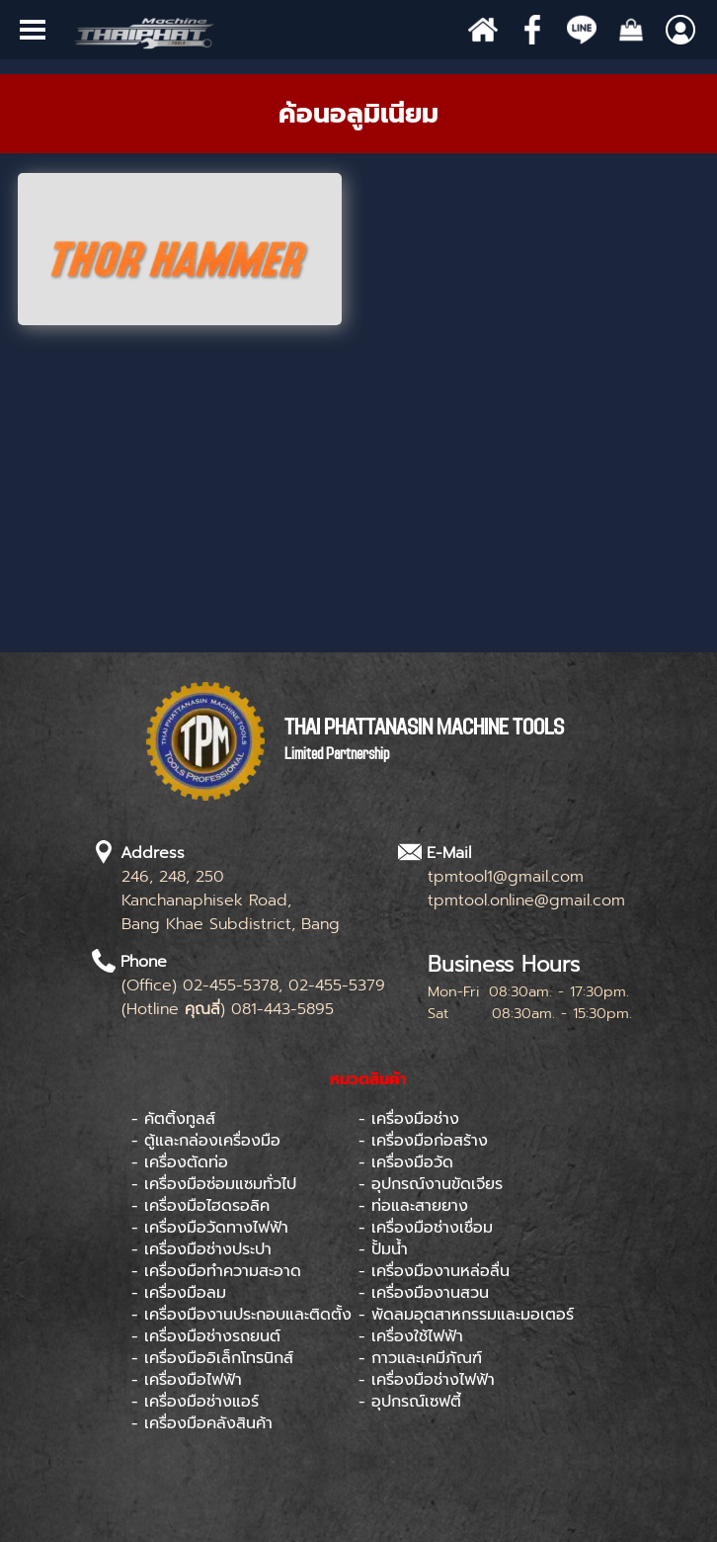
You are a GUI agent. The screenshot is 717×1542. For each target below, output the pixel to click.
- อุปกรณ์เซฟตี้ (409, 1402)
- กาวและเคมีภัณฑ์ (420, 1358)
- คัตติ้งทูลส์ (173, 1119)
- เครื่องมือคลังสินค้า (202, 1423)
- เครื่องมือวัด (405, 1162)
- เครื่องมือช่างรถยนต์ (205, 1336)
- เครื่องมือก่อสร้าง (423, 1141)
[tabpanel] (358, 113)
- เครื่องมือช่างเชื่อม (425, 1228)
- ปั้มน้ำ (383, 1249)
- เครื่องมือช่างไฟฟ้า (426, 1380)
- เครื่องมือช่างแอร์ (195, 1402)
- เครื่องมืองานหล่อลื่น (434, 1271)
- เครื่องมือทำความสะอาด (216, 1271)
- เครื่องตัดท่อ (179, 1162)
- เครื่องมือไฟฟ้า (186, 1380)
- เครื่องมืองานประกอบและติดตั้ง (241, 1315)
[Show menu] (32, 29)
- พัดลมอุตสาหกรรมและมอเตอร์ (466, 1315)
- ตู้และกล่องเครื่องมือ (205, 1141)
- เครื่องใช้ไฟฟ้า (410, 1336)
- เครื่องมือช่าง (408, 1119)
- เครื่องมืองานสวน (423, 1293)
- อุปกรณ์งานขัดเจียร (430, 1184)
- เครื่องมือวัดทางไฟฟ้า (209, 1228)
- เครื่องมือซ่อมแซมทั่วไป (213, 1184)
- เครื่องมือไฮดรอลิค (200, 1206)
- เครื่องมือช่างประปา (201, 1249)
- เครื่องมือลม (178, 1293)
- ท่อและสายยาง (413, 1206)
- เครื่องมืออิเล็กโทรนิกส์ (212, 1358)
